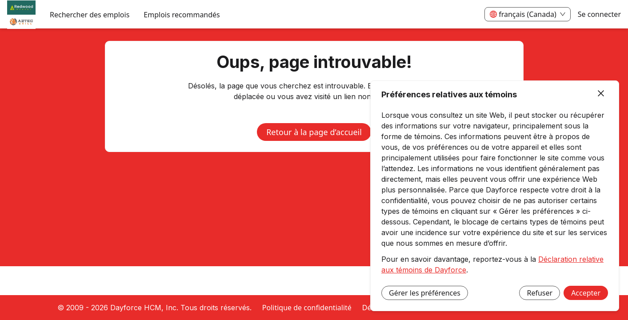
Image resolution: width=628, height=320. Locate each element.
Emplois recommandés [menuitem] (182, 15)
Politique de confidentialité (307, 307)
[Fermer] (601, 94)
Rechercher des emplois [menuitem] (89, 15)
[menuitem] (21, 14)
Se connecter (599, 14)
